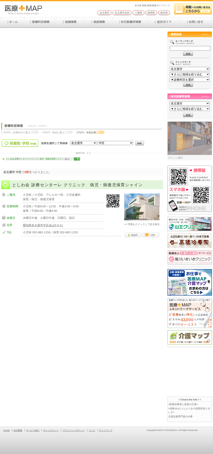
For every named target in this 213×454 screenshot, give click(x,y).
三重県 (138, 12)
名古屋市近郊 (122, 12)
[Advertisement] (42, 73)
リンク (92, 430)
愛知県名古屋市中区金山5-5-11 (43, 225)
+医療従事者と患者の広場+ (183, 404)
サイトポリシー (51, 430)
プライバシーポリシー (74, 430)
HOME (6, 430)
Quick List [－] (83, 153)
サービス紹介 (32, 430)
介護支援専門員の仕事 (180, 416)
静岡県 (151, 12)
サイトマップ (105, 430)
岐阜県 (164, 12)
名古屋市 (104, 12)
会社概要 (18, 430)
